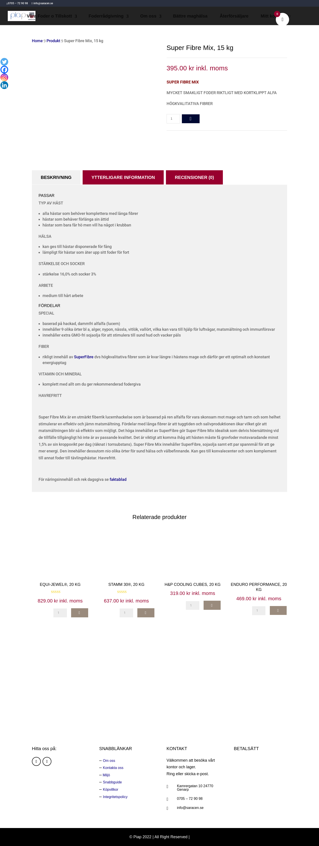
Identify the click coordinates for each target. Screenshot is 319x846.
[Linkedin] (4, 85)
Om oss (148, 16)
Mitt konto (271, 16)
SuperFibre (83, 357)
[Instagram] (4, 77)
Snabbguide (112, 782)
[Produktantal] (173, 118)
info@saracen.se (190, 808)
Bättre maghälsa (190, 16)
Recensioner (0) (194, 177)
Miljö (106, 775)
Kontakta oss (113, 768)
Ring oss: (209, 704)
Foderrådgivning (106, 16)
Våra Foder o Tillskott (49, 16)
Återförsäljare (234, 16)
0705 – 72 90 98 (190, 798)
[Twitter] (4, 62)
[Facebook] (4, 69)
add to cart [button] (79, 612)
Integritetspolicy (115, 797)
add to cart (191, 118)
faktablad (118, 479)
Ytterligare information (123, 177)
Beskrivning (56, 177)
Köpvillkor (110, 789)
